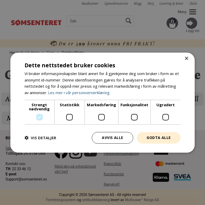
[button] (40, 137)
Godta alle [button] (159, 137)
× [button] (186, 58)
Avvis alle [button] (112, 137)
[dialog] (102, 102)
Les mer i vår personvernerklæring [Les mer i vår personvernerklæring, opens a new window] (79, 92)
